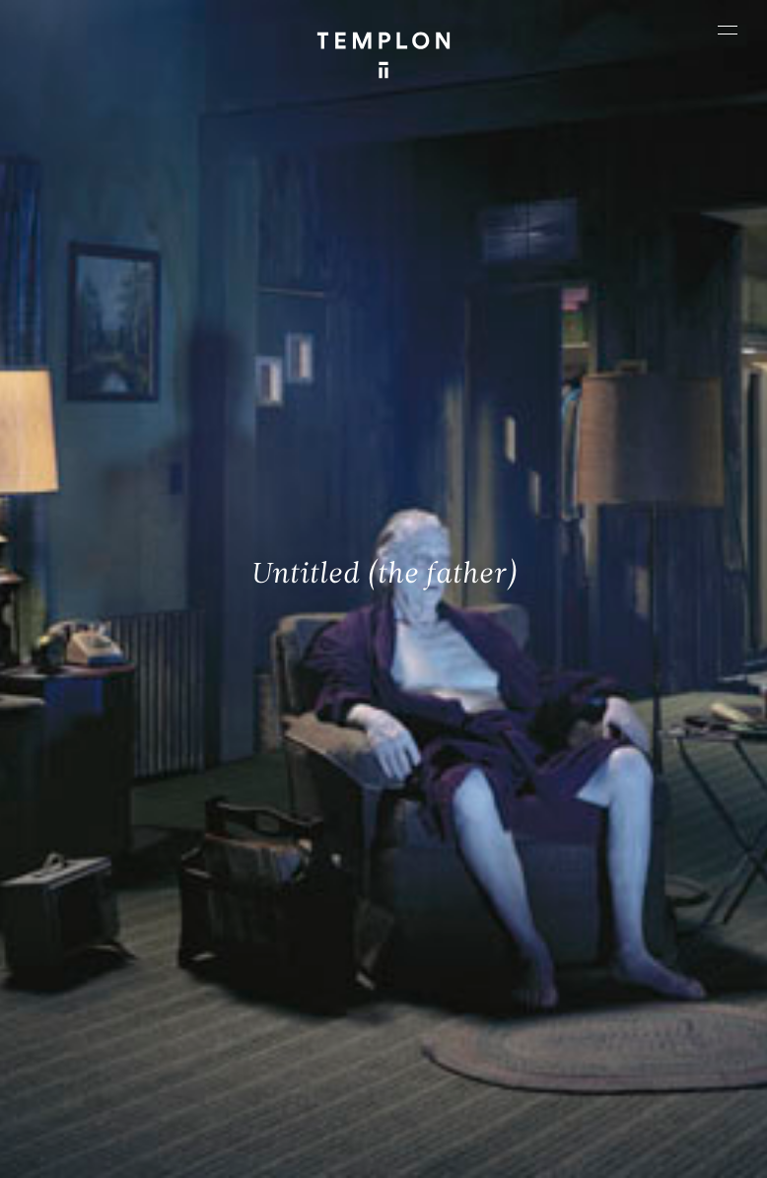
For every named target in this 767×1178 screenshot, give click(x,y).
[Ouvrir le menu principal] (727, 29)
